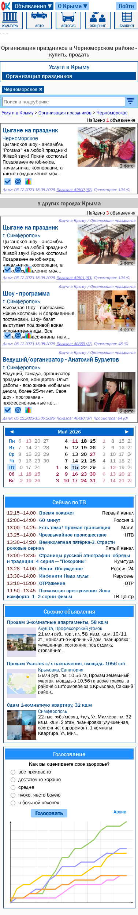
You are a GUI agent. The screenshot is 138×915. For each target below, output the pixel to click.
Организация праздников (39, 76)
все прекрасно (34, 772)
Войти (126, 6)
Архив (119, 812)
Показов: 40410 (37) (74, 418)
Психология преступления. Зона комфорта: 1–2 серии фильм (59, 593)
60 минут (33, 520)
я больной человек (38, 802)
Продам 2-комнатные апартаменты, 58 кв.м (57, 622)
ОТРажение (36, 583)
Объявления (34, 6)
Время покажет (40, 513)
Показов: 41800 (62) (74, 190)
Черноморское (23, 89)
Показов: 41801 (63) (74, 278)
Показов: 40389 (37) (74, 344)
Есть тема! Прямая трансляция (58, 527)
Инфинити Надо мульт (48, 576)
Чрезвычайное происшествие (57, 535)
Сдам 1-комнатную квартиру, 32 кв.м (49, 705)
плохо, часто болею (39, 795)
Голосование (69, 754)
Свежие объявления (69, 611)
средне (26, 787)
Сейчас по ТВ (69, 502)
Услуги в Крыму (69, 66)
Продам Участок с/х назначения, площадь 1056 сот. (66, 663)
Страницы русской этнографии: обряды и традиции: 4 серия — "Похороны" (68, 558)
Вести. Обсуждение (45, 568)
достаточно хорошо (39, 779)
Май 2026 (69, 432)
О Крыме (73, 6)
